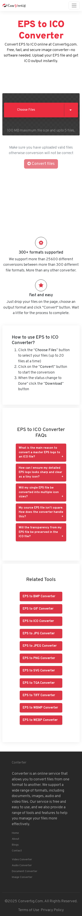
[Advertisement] (41, 77)
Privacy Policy (52, 910)
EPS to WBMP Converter (40, 708)
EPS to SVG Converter (39, 671)
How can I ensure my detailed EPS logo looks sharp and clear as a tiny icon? (40, 472)
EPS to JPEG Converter (40, 646)
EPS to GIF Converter (38, 609)
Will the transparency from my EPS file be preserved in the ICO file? (40, 532)
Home (15, 833)
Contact (17, 850)
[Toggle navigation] (74, 5)
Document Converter (24, 871)
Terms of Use (28, 910)
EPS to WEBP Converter (40, 720)
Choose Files (26, 110)
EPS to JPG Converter (39, 634)
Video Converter (22, 859)
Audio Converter (22, 865)
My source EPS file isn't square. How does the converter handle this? (41, 512)
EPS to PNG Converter (39, 658)
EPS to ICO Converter (38, 621)
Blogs (15, 845)
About (15, 839)
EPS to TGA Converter (39, 683)
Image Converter (22, 877)
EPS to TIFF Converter (39, 695)
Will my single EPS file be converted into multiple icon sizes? (39, 492)
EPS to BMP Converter (39, 596)
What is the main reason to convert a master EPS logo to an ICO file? (39, 452)
